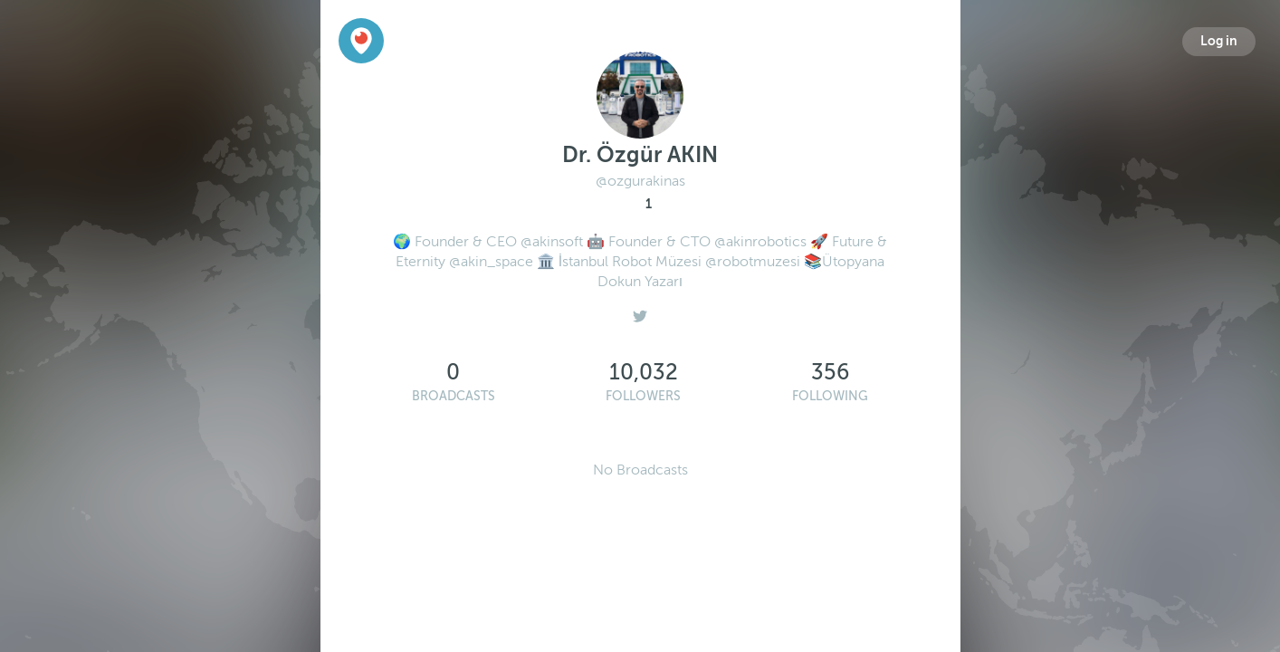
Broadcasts (453, 396)
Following (830, 396)
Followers (643, 396)
